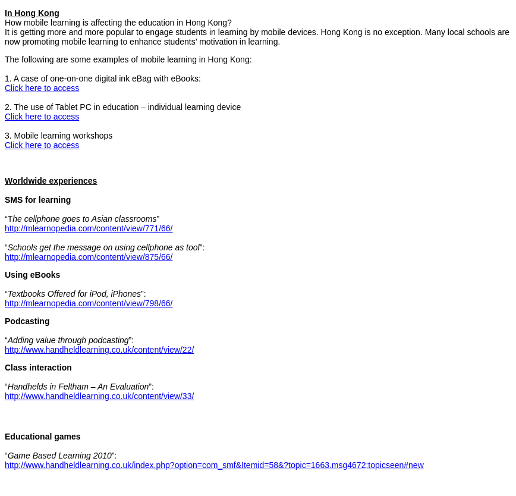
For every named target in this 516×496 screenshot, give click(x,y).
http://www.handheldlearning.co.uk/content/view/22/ (99, 349)
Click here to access (42, 88)
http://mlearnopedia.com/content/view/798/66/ (89, 303)
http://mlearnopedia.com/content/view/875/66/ (89, 257)
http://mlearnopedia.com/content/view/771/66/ (89, 228)
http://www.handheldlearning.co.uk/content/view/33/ (99, 396)
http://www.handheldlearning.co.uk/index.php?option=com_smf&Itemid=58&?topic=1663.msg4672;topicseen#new (214, 465)
